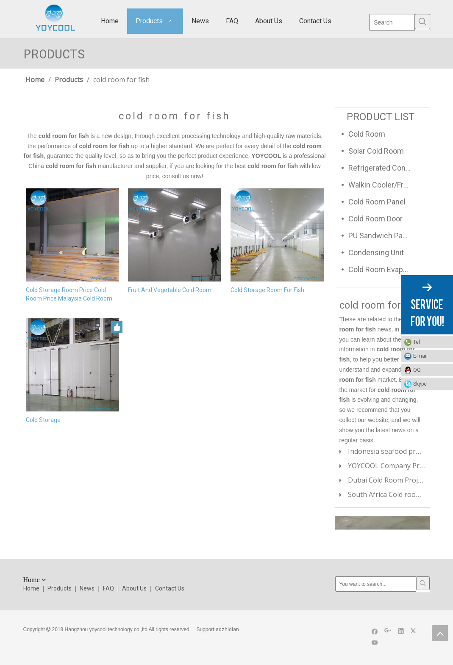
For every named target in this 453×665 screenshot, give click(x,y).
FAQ (108, 588)
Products (59, 588)
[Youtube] (375, 642)
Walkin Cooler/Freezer (383, 184)
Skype (420, 384)
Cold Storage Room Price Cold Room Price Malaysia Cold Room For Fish (69, 295)
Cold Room (366, 134)
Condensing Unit (376, 252)
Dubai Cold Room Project (387, 480)
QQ (417, 370)
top (440, 633)
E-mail (420, 356)
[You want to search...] (375, 584)
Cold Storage (43, 420)
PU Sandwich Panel (380, 235)
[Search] (392, 22)
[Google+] (388, 631)
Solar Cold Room (376, 150)
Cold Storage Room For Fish (267, 290)
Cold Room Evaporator (383, 269)
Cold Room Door (375, 218)
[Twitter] (414, 631)
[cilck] (382, 523)
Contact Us (169, 588)
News (87, 588)
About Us (134, 588)
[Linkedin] (401, 631)
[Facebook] (375, 631)
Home (31, 588)
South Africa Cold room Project (397, 494)
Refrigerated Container (383, 167)
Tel (416, 342)
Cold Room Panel (377, 201)
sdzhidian (227, 629)
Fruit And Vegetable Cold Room (169, 290)
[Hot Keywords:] (422, 21)
